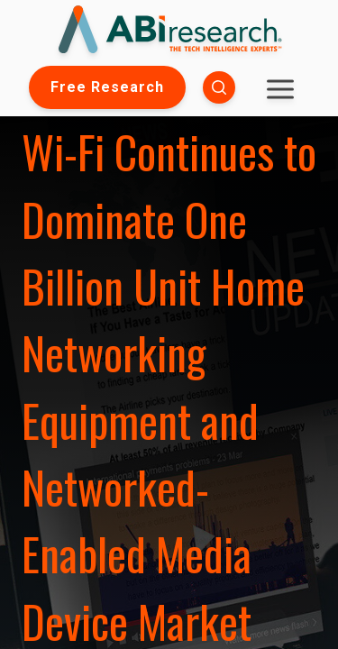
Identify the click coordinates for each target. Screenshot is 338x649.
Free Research (107, 87)
